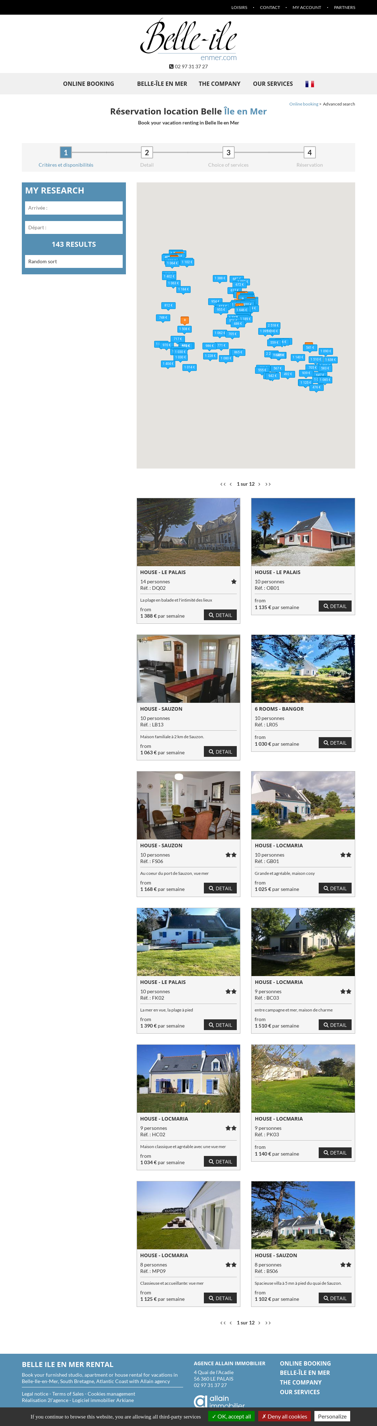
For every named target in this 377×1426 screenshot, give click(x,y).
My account (307, 7)
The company (219, 84)
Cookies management (111, 1394)
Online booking (88, 84)
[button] (211, 273)
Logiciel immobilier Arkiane (103, 1400)
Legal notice (35, 1394)
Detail (220, 615)
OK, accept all (231, 1416)
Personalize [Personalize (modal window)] (332, 1416)
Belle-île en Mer (162, 84)
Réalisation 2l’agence (45, 1400)
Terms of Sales (68, 1394)
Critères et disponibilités (66, 165)
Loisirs (239, 7)
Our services (273, 84)
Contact (270, 7)
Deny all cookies (284, 1416)
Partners (344, 7)
